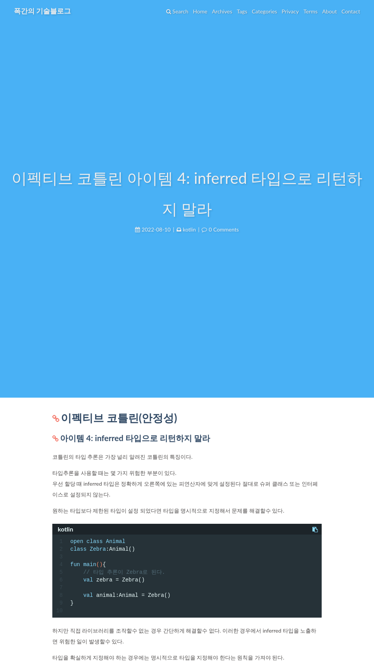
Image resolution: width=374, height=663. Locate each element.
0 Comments (224, 229)
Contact (350, 11)
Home (200, 11)
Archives (222, 11)
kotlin (189, 229)
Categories (264, 11)
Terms (311, 11)
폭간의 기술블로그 (42, 11)
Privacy (290, 11)
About (329, 11)
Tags (242, 11)
